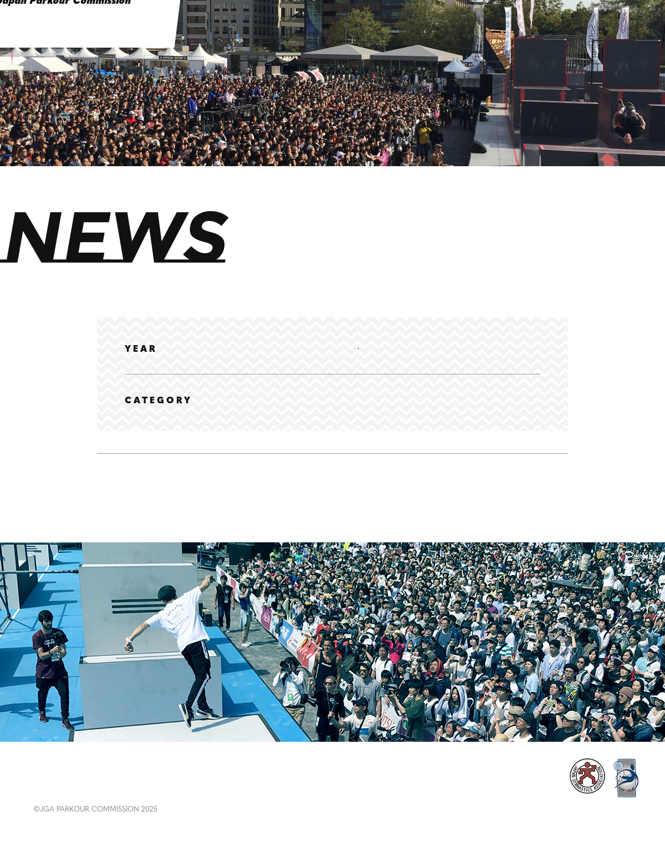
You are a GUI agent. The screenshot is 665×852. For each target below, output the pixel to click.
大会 (320, 413)
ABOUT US (509, 788)
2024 (277, 348)
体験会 (365, 413)
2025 (234, 348)
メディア (419, 413)
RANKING (161, 788)
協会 (213, 413)
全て (133, 413)
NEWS (49, 788)
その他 (472, 413)
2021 (402, 348)
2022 (360, 348)
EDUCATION (304, 788)
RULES (372, 788)
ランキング (266, 413)
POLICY (565, 782)
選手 (173, 413)
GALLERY (229, 788)
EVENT (101, 788)
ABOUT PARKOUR (448, 788)
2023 (318, 348)
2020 (444, 348)
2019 (487, 348)
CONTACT (630, 782)
